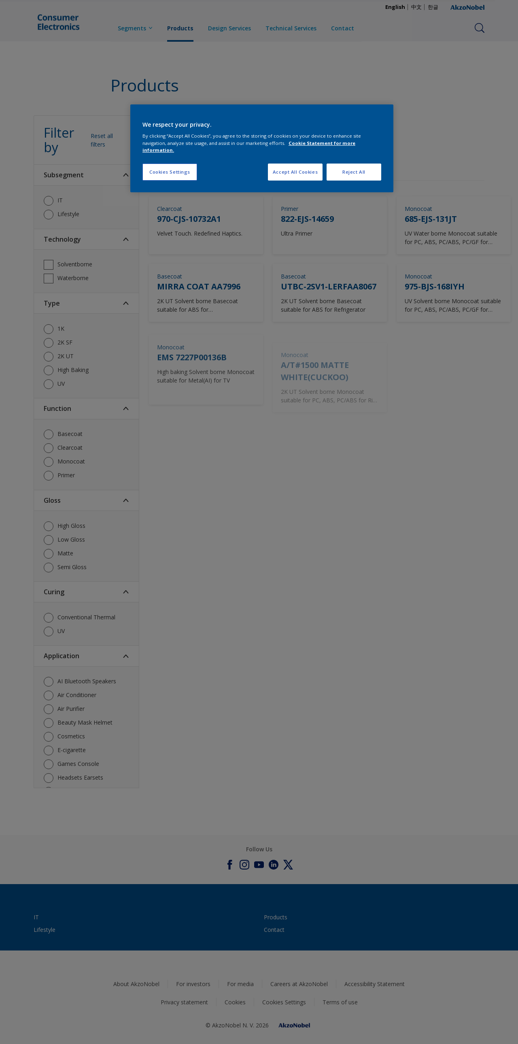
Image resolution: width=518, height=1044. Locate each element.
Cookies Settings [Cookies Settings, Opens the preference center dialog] (169, 172)
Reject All (353, 172)
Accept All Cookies (295, 172)
